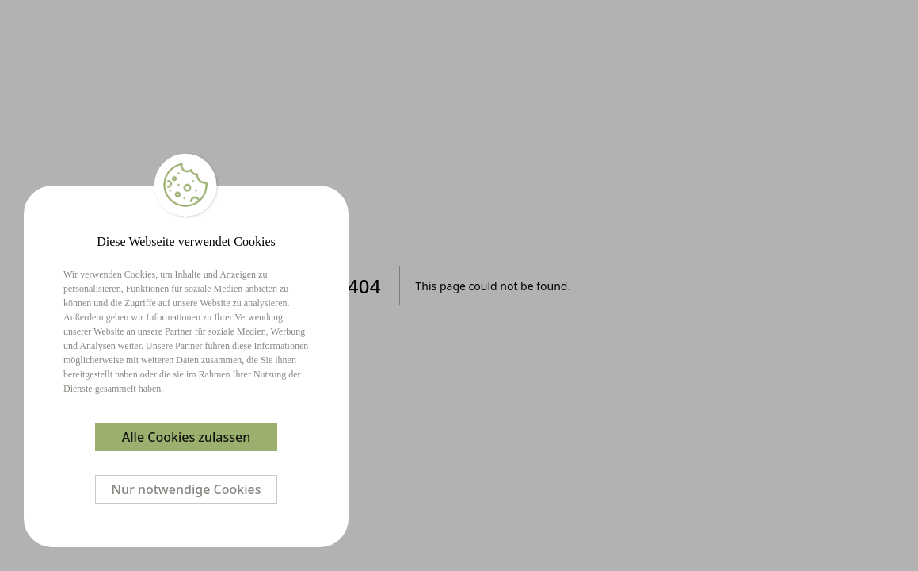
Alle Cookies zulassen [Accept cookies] (186, 437)
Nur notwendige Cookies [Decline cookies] (186, 489)
